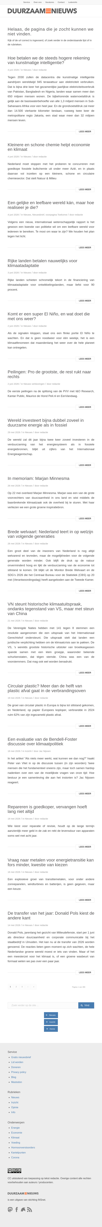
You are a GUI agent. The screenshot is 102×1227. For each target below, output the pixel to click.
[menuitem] (27, 2)
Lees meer (85, 131)
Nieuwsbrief (38, 214)
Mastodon (16, 1082)
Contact (61, 2)
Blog (13, 1077)
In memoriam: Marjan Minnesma (38, 478)
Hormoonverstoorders (23, 1147)
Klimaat (15, 1137)
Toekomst (62, 214)
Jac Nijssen (45, 751)
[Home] (51, 1029)
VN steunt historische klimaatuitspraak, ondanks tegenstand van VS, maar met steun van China (51, 609)
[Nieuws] (51, 1015)
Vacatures (49, 2)
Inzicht (28, 751)
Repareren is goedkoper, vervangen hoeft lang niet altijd (47, 809)
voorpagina (51, 214)
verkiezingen (38, 384)
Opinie (14, 1107)
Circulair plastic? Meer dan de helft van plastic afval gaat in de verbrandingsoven (47, 688)
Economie (16, 1132)
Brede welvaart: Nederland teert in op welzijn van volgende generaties (50, 534)
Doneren (16, 1067)
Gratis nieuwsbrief (21, 1057)
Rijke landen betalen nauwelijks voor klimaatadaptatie (42, 263)
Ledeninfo (72, 2)
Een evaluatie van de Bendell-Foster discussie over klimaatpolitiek (42, 741)
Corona (15, 1157)
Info (13, 1112)
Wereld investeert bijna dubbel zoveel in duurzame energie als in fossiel (46, 422)
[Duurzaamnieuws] (42, 11)
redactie (42, 70)
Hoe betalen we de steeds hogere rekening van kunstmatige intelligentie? (49, 60)
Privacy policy (18, 1072)
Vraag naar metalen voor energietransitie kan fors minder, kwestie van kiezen (51, 862)
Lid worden (17, 1062)
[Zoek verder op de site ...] (51, 1005)
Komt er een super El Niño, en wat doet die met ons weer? (49, 316)
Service (26, 2)
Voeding (15, 1142)
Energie (15, 1127)
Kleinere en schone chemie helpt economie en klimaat (49, 147)
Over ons (38, 2)
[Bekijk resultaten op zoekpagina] (86, 1005)
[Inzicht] (51, 1022)
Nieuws (27, 70)
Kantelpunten (18, 1152)
